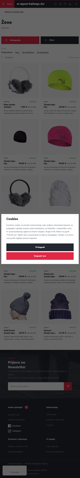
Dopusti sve (40, 256)
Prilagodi (40, 247)
